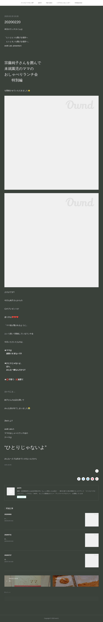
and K (40, 3)
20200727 (7, 555)
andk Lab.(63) (7, 464)
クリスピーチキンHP (27, 3)
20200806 (7, 514)
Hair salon (49, 3)
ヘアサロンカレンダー (63, 3)
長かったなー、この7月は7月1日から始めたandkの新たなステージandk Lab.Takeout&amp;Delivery (34, 539)
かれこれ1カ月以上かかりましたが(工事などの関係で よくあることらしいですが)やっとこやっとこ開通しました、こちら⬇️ (42, 518)
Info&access (78, 3)
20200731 (7, 535)
